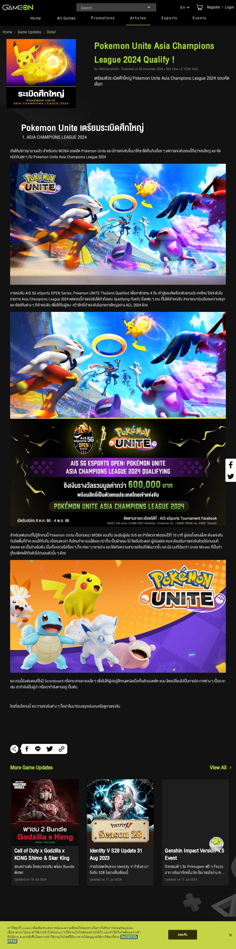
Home (7, 32)
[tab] (35, 20)
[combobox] (116, 7)
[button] (185, 7)
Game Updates (29, 32)
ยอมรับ (182, 934)
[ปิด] (230, 935)
